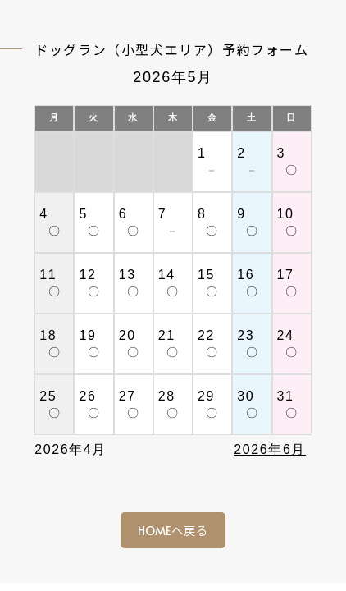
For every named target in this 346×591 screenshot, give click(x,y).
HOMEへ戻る (173, 530)
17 (285, 275)
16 (245, 275)
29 (206, 396)
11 (48, 275)
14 (166, 275)
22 (206, 335)
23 (245, 335)
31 (285, 396)
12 (87, 275)
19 (87, 335)
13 (127, 275)
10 (285, 214)
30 (245, 396)
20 (127, 335)
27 (127, 396)
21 (166, 335)
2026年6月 (270, 449)
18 (48, 335)
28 (166, 396)
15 (206, 275)
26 (87, 396)
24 (285, 335)
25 (48, 396)
